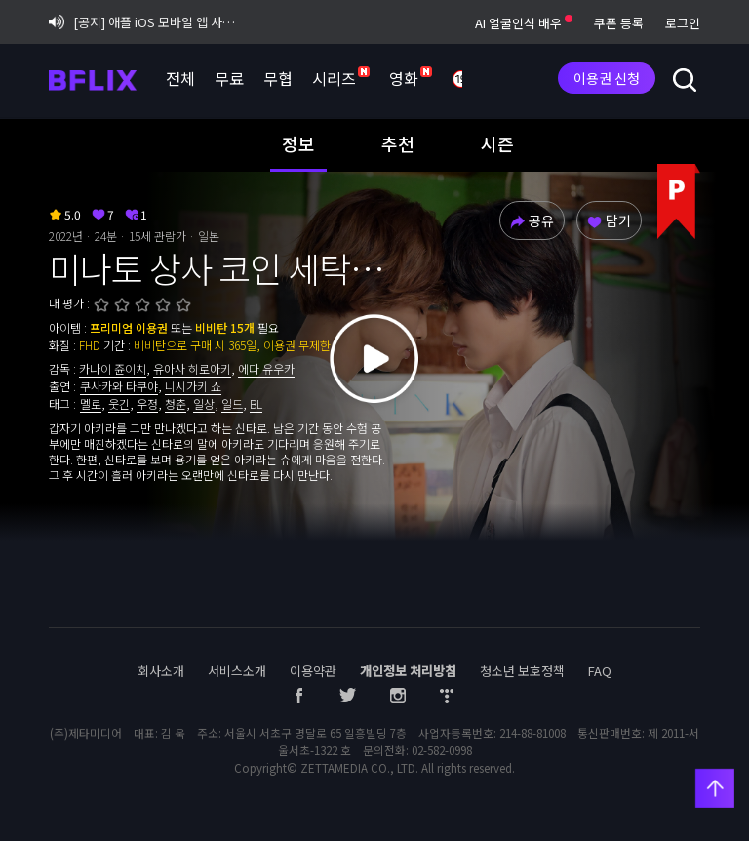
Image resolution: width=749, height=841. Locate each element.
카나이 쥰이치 (112, 368)
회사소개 (161, 670)
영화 (410, 78)
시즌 (497, 143)
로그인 (682, 23)
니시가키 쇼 (193, 386)
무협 (278, 78)
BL (256, 403)
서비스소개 (237, 670)
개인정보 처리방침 (408, 670)
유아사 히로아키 (192, 368)
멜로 (90, 403)
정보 (298, 143)
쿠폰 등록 (619, 23)
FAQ (599, 670)
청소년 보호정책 (522, 670)
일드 (232, 403)
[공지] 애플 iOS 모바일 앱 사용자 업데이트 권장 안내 (146, 22)
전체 (180, 78)
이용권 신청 (606, 78)
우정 (147, 403)
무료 (229, 78)
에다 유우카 (266, 368)
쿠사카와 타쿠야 (119, 386)
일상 (204, 403)
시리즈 (341, 78)
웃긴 (119, 403)
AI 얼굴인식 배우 (523, 23)
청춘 (175, 403)
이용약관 (313, 670)
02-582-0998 (442, 750)
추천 (397, 143)
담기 (609, 220)
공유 (532, 220)
